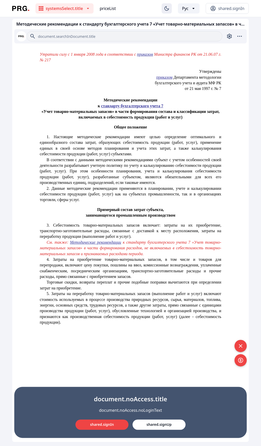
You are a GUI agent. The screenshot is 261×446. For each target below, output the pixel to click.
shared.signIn (102, 424)
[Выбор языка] (189, 8)
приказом (164, 77)
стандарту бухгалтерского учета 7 (132, 106)
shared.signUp (159, 424)
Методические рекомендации (95, 242)
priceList (108, 8)
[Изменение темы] (167, 8)
